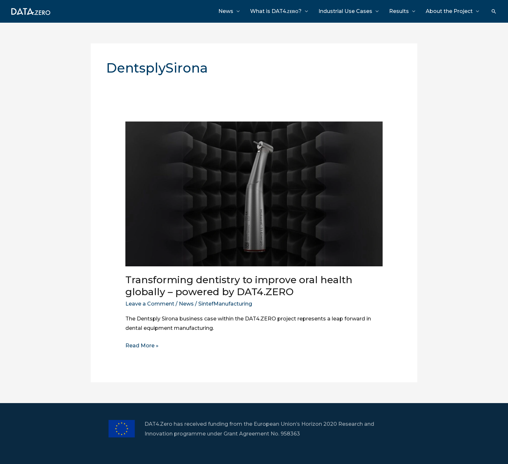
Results (399, 11)
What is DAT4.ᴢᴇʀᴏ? (276, 11)
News (225, 11)
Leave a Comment (149, 304)
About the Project (449, 11)
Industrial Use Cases (345, 11)
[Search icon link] (494, 11)
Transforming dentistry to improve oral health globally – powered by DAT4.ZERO (238, 286)
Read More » (141, 346)
